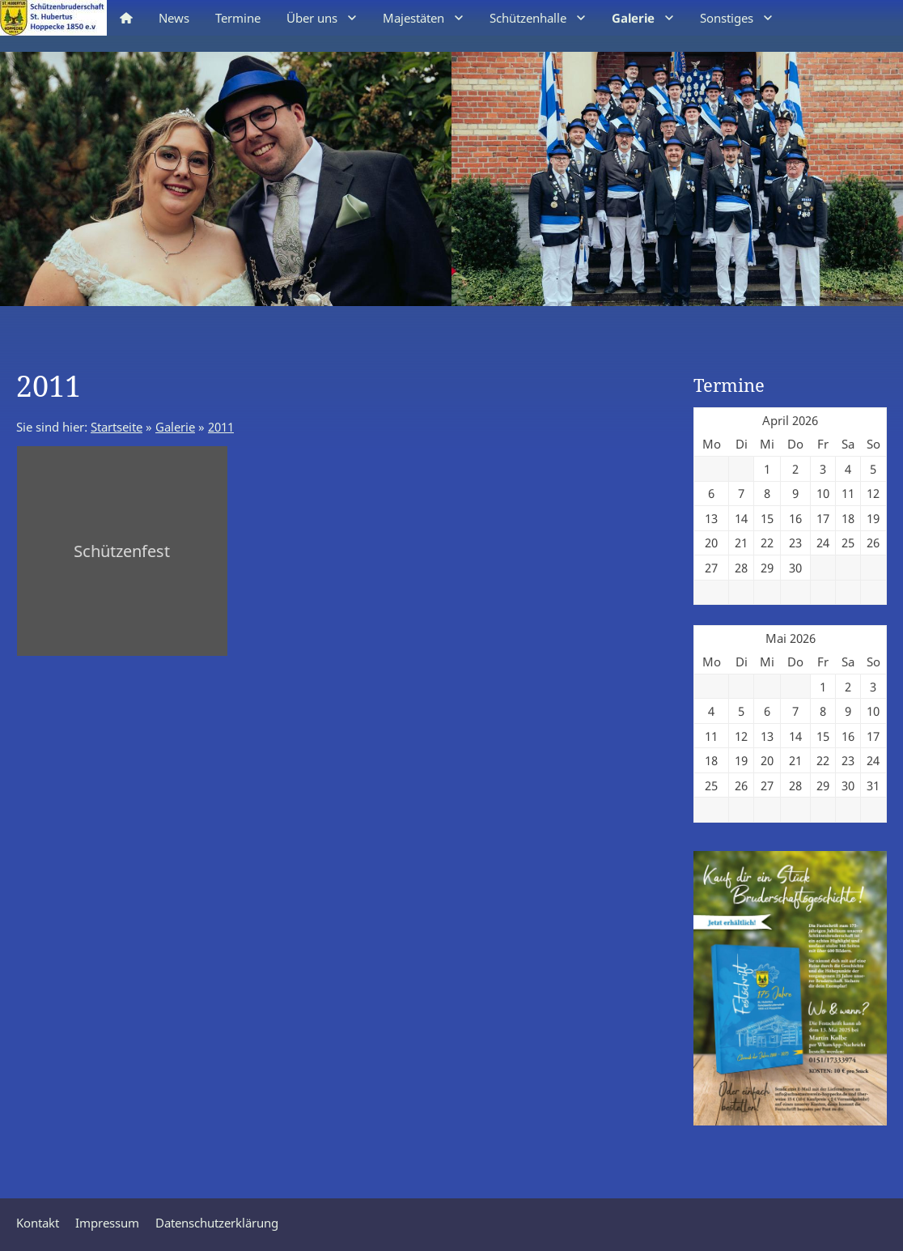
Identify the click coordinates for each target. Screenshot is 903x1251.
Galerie (175, 427)
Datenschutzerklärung (216, 1223)
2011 (221, 427)
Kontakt (37, 1223)
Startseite (116, 427)
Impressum (107, 1223)
